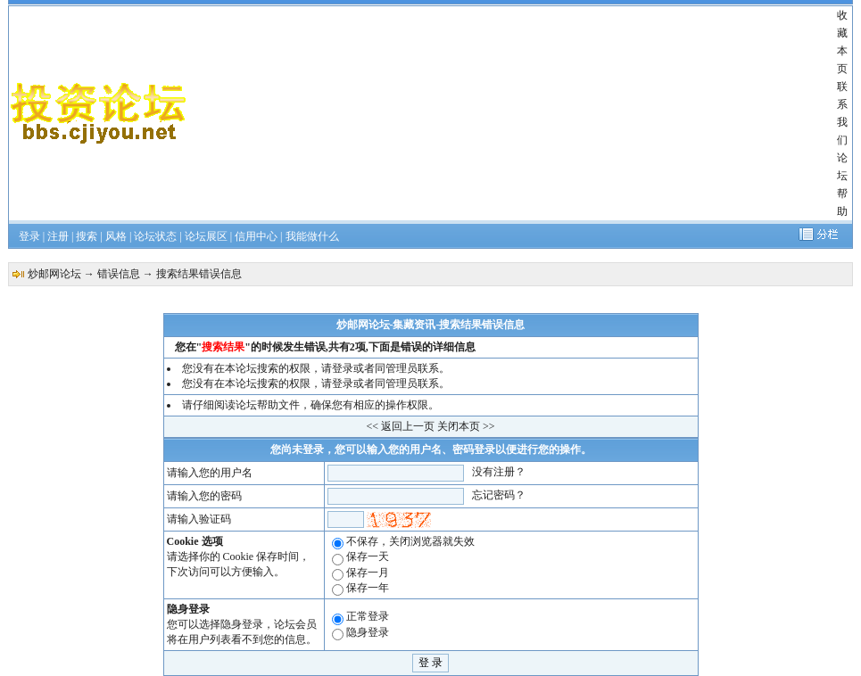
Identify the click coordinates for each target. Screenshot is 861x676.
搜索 (86, 236)
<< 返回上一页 (400, 426)
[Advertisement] (512, 113)
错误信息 (118, 274)
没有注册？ (499, 472)
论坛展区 (206, 236)
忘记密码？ (499, 495)
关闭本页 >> (466, 426)
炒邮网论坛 (54, 274)
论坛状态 (155, 236)
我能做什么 (312, 236)
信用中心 (256, 236)
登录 (29, 236)
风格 (116, 236)
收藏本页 (842, 42)
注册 (58, 236)
